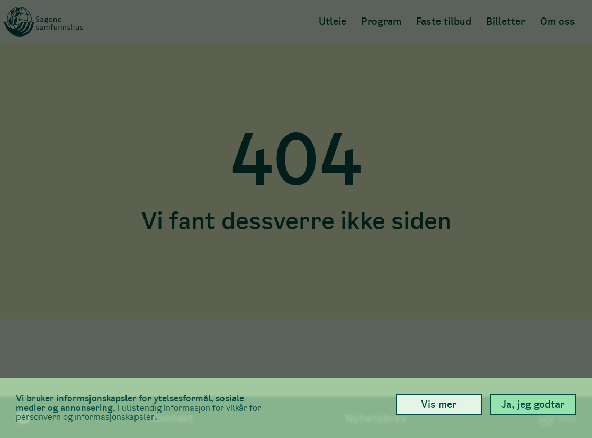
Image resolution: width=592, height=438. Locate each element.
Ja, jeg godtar (533, 404)
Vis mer (439, 404)
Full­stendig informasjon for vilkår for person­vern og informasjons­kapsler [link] (138, 413)
